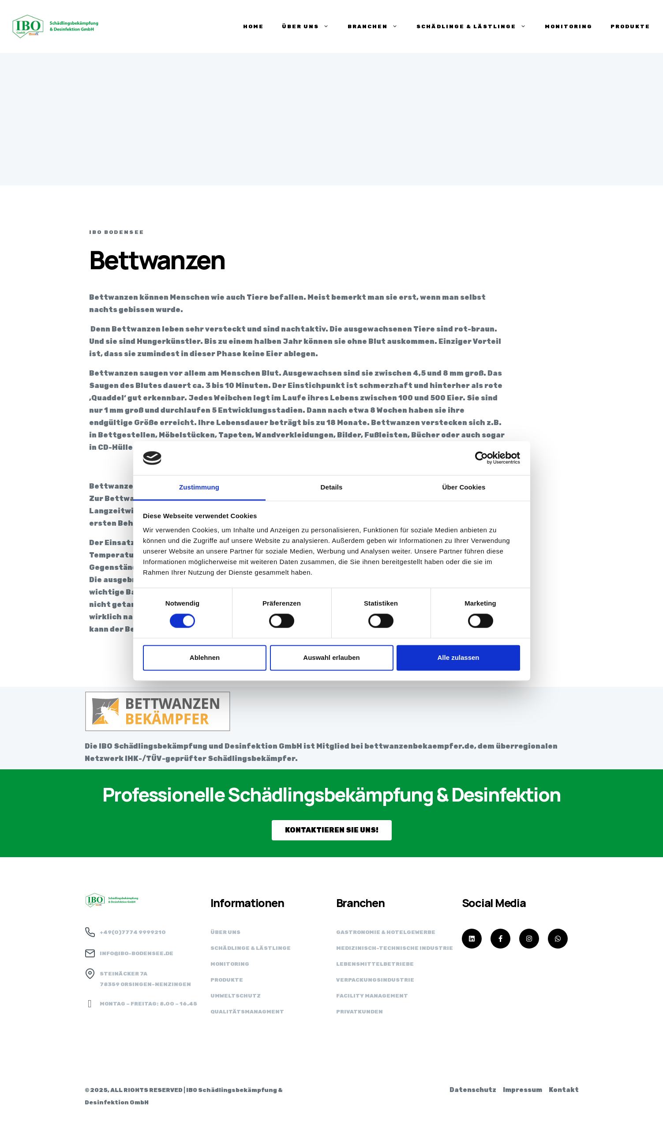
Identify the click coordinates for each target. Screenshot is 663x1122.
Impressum (522, 1090)
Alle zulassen (458, 657)
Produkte (226, 980)
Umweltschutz (235, 996)
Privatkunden (359, 1012)
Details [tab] (332, 487)
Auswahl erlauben (331, 657)
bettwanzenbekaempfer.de (419, 746)
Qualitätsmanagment (247, 1012)
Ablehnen (205, 657)
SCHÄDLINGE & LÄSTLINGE (471, 26)
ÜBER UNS (306, 26)
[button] (332, 830)
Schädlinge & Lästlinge (250, 948)
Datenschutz (472, 1090)
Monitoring (568, 26)
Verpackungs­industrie (375, 980)
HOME (253, 26)
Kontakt (564, 1090)
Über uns (225, 932)
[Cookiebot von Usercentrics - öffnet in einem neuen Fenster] (481, 458)
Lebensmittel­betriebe (375, 964)
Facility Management (372, 996)
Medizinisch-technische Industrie (394, 948)
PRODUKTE (630, 26)
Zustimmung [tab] (199, 487)
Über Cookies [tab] (464, 487)
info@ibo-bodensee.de (136, 953)
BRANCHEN (373, 26)
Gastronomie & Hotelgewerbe (385, 932)
